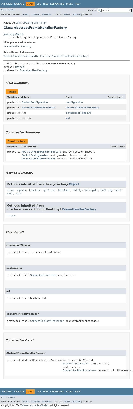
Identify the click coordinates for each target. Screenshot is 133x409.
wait (118, 190)
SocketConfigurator (35, 102)
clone (10, 190)
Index (69, 4)
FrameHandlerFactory (17, 46)
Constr (35, 14)
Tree (45, 4)
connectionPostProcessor (83, 107)
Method (46, 14)
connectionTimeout (78, 112)
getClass (49, 190)
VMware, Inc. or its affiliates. (34, 405)
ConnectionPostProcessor (39, 107)
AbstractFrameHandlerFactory (41, 151)
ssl (68, 118)
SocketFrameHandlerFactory (70, 56)
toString (106, 190)
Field (26, 14)
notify (77, 190)
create (11, 215)
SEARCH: (92, 10)
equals (21, 190)
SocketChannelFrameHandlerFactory (26, 56)
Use (39, 4)
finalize (34, 190)
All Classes (8, 10)
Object (19, 66)
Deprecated (57, 4)
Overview (6, 4)
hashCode (64, 190)
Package (19, 4)
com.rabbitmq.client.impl (31, 22)
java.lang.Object (13, 34)
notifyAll (91, 190)
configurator (74, 102)
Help (77, 4)
